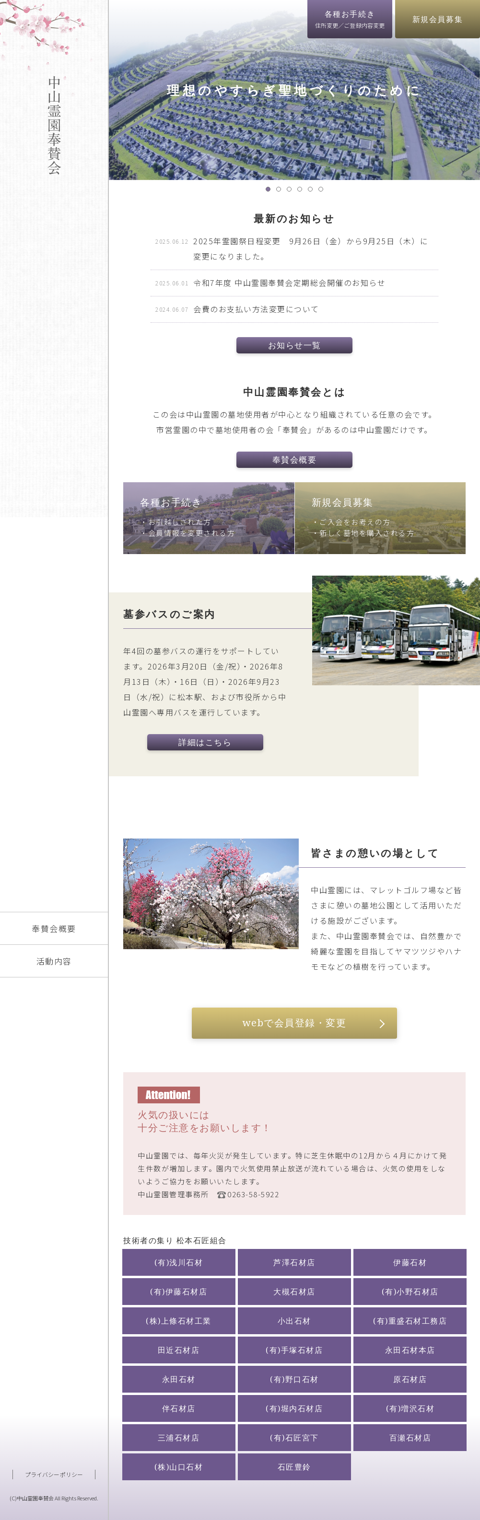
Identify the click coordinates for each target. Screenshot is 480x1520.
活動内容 (54, 961)
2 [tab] (281, 191)
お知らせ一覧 (294, 345)
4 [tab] (302, 191)
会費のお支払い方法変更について (256, 309)
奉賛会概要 (54, 928)
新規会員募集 (437, 19)
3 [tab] (291, 191)
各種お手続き (349, 19)
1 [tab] (270, 191)
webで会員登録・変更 (295, 1022)
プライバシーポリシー (53, 1474)
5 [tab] (312, 191)
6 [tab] (323, 191)
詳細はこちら (205, 742)
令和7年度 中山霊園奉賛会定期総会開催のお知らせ (289, 282)
